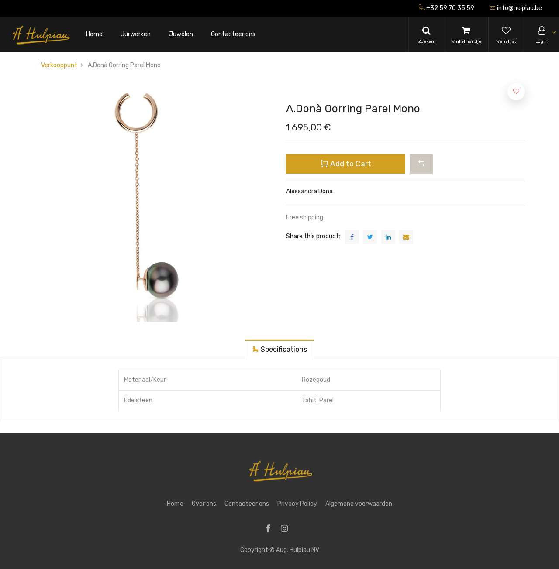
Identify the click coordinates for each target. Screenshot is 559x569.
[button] (421, 163)
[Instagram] (287, 529)
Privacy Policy (297, 503)
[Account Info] (541, 34)
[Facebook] (271, 529)
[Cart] (466, 34)
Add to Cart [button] (345, 163)
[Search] (426, 34)
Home (175, 503)
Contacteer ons (246, 503)
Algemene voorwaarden (358, 503)
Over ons (204, 503)
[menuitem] (94, 34)
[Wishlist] (506, 34)
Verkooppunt (59, 65)
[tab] (279, 349)
